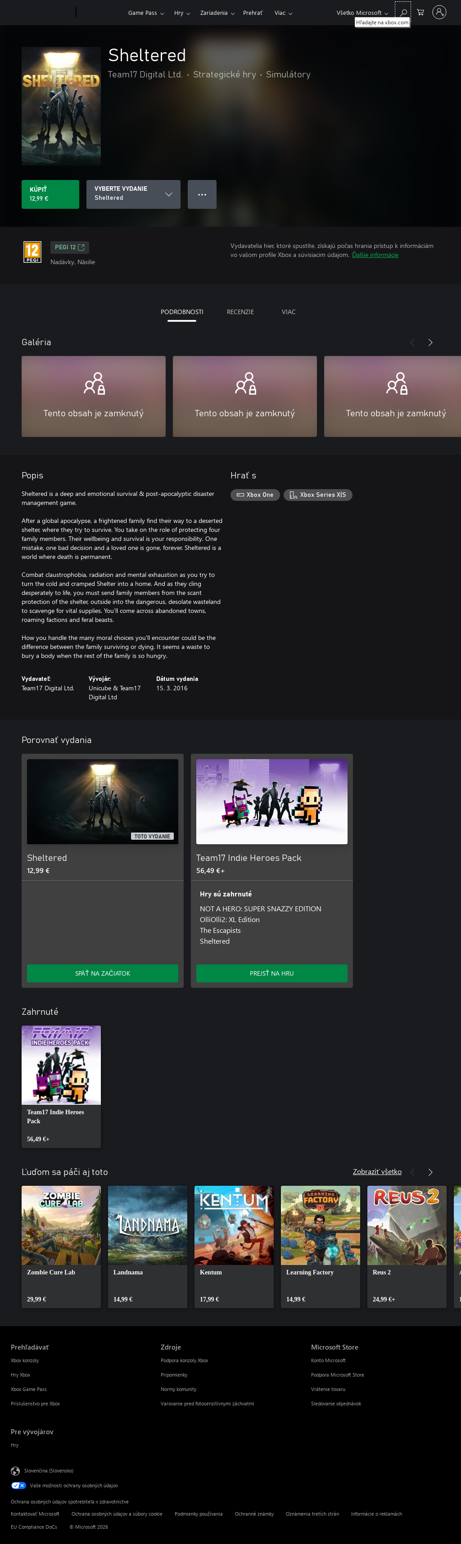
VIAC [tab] (289, 311)
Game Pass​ (142, 12)
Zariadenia (214, 12)
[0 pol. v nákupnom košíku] (420, 11)
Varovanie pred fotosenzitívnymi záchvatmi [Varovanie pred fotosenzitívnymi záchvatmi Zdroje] (207, 1403)
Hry (178, 12)
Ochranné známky (254, 1514)
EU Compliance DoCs (34, 1527)
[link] (61, 1087)
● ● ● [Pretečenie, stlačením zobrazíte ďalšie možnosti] (202, 194)
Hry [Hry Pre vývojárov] (14, 1445)
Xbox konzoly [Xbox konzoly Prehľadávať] (25, 1360)
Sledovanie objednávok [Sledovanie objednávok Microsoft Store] (336, 1403)
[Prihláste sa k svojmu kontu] (439, 12)
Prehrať (253, 12)
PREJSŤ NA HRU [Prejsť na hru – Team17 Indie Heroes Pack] (272, 973)
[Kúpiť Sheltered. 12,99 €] (50, 194)
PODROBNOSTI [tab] (182, 311)
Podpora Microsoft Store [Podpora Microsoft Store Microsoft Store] (337, 1374)
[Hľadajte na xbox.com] (403, 11)
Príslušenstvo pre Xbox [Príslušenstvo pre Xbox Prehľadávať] (35, 1403)
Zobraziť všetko (377, 1171)
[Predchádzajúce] (412, 342)
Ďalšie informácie (375, 254)
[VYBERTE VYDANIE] (133, 194)
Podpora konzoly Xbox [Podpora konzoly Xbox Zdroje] (184, 1360)
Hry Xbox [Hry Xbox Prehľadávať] (20, 1374)
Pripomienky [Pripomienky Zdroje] (174, 1374)
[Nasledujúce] (430, 342)
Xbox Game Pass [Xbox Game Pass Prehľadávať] (29, 1389)
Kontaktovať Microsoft (35, 1514)
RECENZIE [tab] (240, 311)
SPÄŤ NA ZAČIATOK (102, 973)
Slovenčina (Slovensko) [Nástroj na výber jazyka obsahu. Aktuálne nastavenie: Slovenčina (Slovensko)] (48, 1470)
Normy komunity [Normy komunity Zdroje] (178, 1389)
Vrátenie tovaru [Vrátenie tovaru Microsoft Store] (328, 1389)
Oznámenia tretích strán (312, 1514)
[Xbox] (101, 12)
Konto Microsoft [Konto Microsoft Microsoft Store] (328, 1360)
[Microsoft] (41, 12)
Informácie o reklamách (376, 1514)
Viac (280, 12)
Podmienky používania (199, 1514)
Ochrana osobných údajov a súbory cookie (117, 1514)
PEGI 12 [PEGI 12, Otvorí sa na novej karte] (70, 247)
